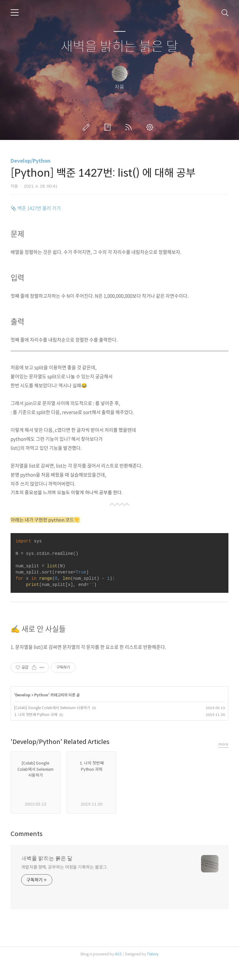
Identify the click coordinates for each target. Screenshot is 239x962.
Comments (27, 834)
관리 (150, 127)
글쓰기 (87, 127)
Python (41, 695)
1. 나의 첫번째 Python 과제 (35, 714)
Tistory (152, 954)
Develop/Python (30, 161)
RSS (129, 127)
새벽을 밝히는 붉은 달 (119, 46)
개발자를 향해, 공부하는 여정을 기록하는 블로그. (64, 867)
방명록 (108, 127)
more (223, 744)
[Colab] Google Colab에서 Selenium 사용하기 (52, 707)
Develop (22, 695)
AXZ (118, 954)
